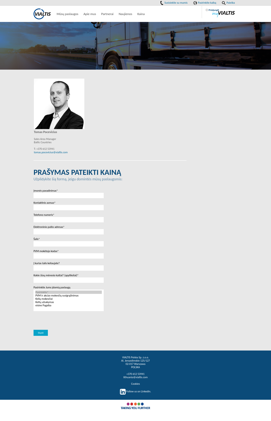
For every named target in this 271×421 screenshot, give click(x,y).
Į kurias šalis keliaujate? (47, 263)
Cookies (135, 383)
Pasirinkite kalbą (204, 2)
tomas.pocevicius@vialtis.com (51, 152)
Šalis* (37, 239)
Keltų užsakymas (68, 302)
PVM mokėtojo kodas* (46, 251)
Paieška (228, 2)
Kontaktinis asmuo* (44, 202)
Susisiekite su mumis (174, 2)
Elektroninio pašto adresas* (49, 227)
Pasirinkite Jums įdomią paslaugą (52, 287)
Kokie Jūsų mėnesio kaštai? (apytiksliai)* (56, 275)
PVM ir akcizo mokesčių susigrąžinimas (68, 295)
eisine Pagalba (68, 305)
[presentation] (60, 324)
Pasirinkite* (68, 292)
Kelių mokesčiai (68, 298)
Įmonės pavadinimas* (46, 190)
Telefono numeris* (44, 214)
